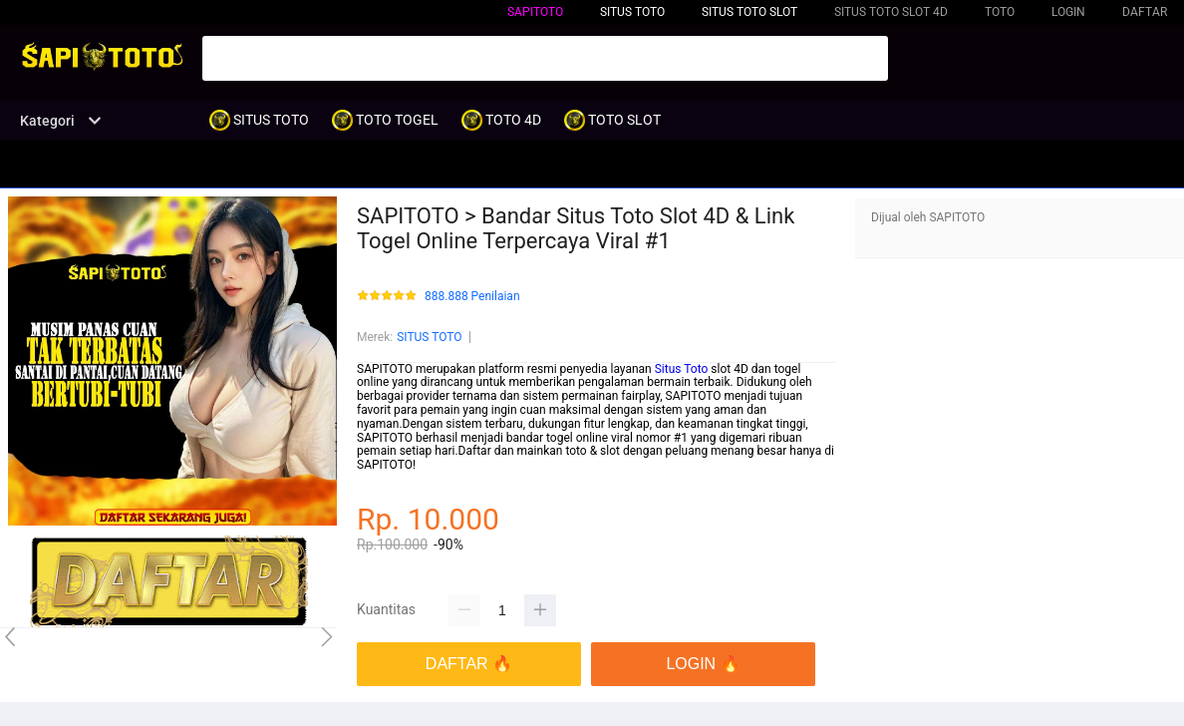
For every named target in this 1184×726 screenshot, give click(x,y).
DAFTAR (1144, 12)
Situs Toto (682, 369)
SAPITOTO (535, 12)
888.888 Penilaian (472, 296)
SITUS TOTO (429, 337)
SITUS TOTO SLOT (749, 12)
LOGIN (1068, 12)
